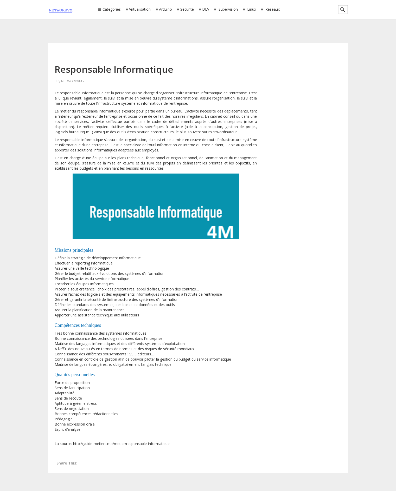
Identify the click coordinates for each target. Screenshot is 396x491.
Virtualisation (140, 9)
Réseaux (272, 9)
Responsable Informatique (114, 69)
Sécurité (187, 9)
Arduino (165, 9)
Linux (251, 9)
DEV (205, 9)
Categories (112, 9)
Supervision (228, 9)
